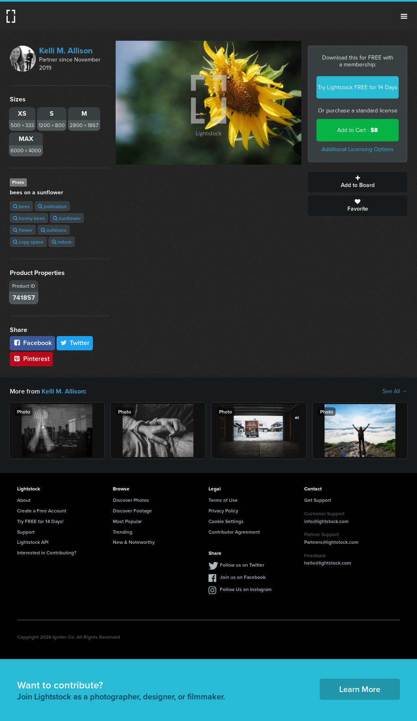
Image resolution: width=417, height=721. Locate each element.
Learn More (359, 689)
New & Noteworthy (134, 542)
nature (62, 241)
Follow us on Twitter (242, 564)
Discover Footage (132, 510)
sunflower (67, 218)
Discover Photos (131, 500)
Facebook (32, 342)
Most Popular (127, 521)
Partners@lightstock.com (331, 542)
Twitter (75, 342)
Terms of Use (223, 500)
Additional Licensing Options (358, 149)
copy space (28, 241)
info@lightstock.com (326, 520)
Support (26, 531)
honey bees (29, 218)
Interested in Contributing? (47, 552)
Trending (122, 531)
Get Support (317, 500)
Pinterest (31, 358)
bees (21, 206)
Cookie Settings (226, 521)
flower (23, 229)
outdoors (53, 229)
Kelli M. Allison (66, 50)
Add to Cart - (357, 130)
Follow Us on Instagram (246, 589)
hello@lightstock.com (327, 562)
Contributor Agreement (234, 531)
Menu (403, 16)
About (24, 500)
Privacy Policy (223, 510)
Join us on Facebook (243, 577)
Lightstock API (32, 542)
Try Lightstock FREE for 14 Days (357, 87)
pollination (52, 206)
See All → (394, 391)
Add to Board (357, 182)
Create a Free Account (41, 510)
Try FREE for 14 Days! (40, 521)
